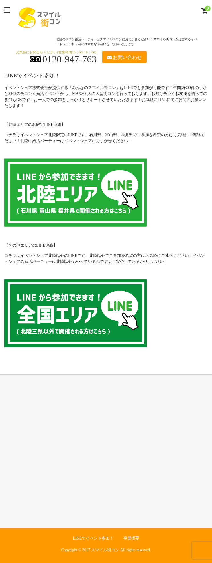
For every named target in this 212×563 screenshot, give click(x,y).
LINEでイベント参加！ (93, 538)
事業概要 (131, 538)
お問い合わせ (124, 57)
